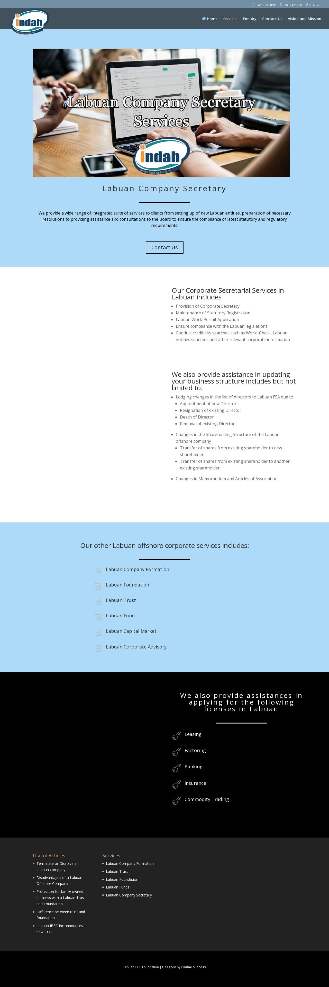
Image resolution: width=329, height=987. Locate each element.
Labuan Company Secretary (129, 895)
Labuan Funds (117, 887)
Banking (194, 766)
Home (209, 18)
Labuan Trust (121, 600)
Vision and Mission (304, 19)
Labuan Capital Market (131, 631)
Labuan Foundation (127, 585)
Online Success (193, 967)
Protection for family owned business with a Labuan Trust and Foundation (60, 897)
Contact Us (272, 19)
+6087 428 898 (291, 4)
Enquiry (250, 19)
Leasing (193, 734)
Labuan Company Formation (137, 569)
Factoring (195, 750)
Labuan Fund (120, 615)
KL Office (313, 4)
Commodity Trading (207, 799)
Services (230, 19)
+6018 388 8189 (264, 4)
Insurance (195, 783)
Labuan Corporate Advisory (136, 647)
